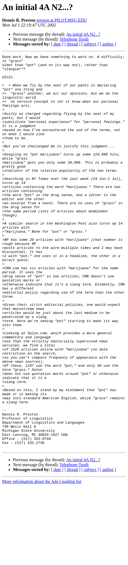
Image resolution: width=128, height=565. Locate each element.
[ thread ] (72, 44)
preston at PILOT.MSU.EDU (62, 20)
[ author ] (108, 44)
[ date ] (57, 44)
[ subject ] (90, 44)
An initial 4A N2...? (83, 34)
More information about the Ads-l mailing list (41, 560)
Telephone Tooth (74, 39)
